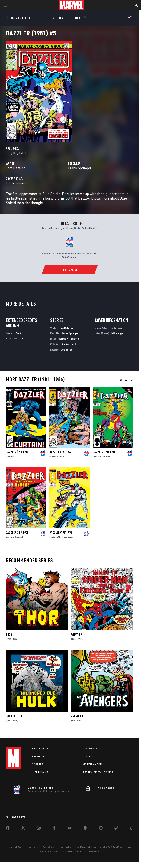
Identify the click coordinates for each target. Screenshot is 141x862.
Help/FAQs (39, 756)
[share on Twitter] (23, 828)
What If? (76, 634)
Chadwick (10, 456)
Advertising (91, 748)
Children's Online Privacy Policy (115, 846)
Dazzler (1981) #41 (60, 452)
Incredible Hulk (15, 716)
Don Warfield (68, 344)
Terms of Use (14, 846)
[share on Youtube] (70, 828)
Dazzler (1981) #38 (60, 532)
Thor (9, 634)
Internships (40, 772)
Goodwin (97, 456)
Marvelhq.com (92, 764)
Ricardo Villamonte (68, 338)
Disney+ (88, 756)
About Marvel (41, 748)
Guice (61, 456)
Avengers (77, 716)
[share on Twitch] (116, 828)
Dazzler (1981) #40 (104, 452)
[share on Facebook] (8, 829)
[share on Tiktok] (131, 828)
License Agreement (48, 851)
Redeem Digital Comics (98, 772)
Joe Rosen (66, 349)
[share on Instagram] (39, 828)
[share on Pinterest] (101, 828)
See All (126, 380)
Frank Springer (79, 168)
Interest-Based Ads (72, 851)
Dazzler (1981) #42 (17, 452)
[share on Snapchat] (85, 828)
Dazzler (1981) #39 (17, 532)
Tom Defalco (15, 168)
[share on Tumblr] (54, 828)
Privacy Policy (32, 846)
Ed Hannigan (16, 183)
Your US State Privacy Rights (57, 846)
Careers (37, 764)
